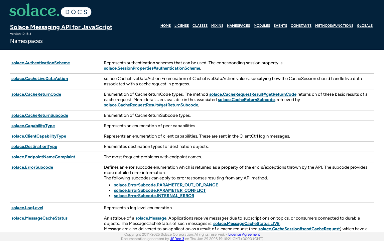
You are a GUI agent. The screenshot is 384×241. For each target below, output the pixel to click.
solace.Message (150, 218)
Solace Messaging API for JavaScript (61, 26)
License (181, 25)
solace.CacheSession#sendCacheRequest (299, 228)
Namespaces (238, 25)
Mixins (217, 25)
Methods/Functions (334, 25)
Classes (200, 25)
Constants (301, 25)
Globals (365, 25)
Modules (262, 25)
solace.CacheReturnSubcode (246, 99)
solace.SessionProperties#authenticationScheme (152, 68)
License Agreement (244, 234)
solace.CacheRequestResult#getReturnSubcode (151, 104)
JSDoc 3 (177, 239)
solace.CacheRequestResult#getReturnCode (252, 94)
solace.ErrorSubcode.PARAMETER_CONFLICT (160, 190)
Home (165, 25)
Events (280, 25)
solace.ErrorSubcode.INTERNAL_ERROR (154, 195)
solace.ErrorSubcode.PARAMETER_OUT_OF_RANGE (166, 184)
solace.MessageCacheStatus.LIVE (246, 223)
